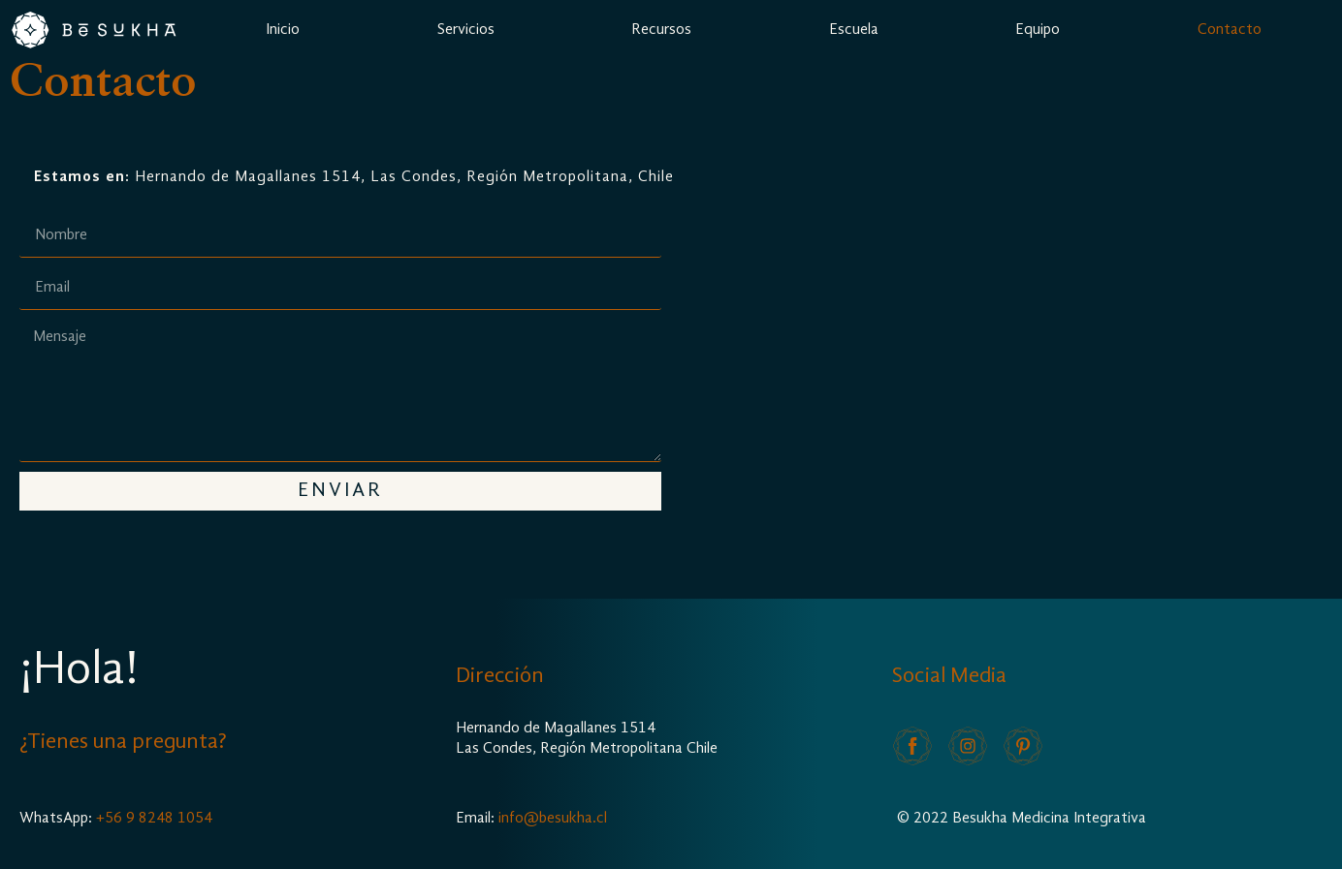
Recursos (661, 30)
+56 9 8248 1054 (154, 818)
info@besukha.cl (552, 818)
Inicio (283, 30)
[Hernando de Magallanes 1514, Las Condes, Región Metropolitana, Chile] (1002, 363)
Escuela (854, 30)
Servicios (466, 30)
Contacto (1230, 30)
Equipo (1037, 30)
